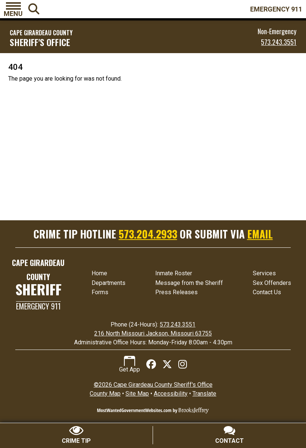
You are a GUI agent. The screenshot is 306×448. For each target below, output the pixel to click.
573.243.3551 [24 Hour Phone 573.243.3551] (177, 324)
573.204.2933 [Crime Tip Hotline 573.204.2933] (148, 233)
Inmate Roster (173, 273)
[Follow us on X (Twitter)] (167, 364)
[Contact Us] (229, 435)
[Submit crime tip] (76, 435)
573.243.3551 (278, 42)
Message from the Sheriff (189, 282)
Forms (100, 292)
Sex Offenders (272, 282)
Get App (129, 364)
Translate (204, 393)
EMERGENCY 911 (276, 9)
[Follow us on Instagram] (182, 364)
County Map (105, 393)
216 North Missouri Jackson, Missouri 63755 (153, 333)
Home (99, 273)
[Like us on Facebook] (151, 364)
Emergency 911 (38, 306)
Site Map (137, 393)
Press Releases (176, 292)
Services (264, 273)
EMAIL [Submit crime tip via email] (260, 233)
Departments (108, 282)
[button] (13, 9)
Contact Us (267, 292)
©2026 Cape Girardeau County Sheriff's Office (153, 384)
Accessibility (171, 393)
